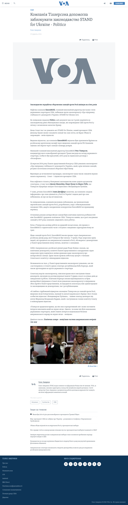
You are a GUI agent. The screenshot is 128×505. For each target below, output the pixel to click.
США (32, 10)
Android (5, 478)
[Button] (84, 40)
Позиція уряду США (9, 494)
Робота (4, 467)
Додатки (5, 497)
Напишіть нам (7, 471)
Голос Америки (35, 30)
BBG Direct (6, 482)
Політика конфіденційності (12, 486)
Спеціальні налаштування (11, 490)
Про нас (5, 463)
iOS (3, 474)
